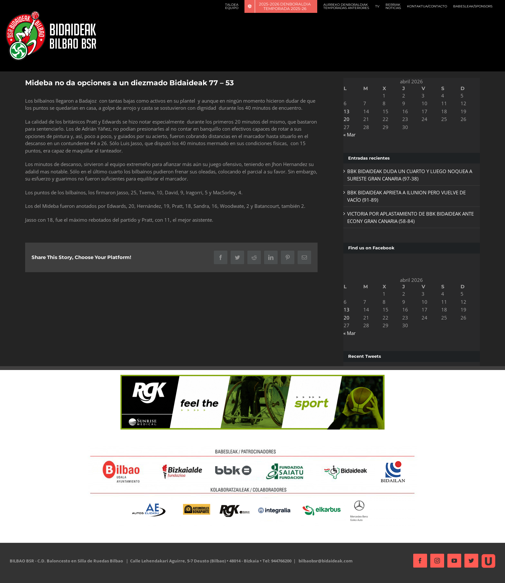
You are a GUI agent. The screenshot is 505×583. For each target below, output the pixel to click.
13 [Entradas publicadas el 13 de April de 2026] (345, 111)
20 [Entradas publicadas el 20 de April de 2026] (345, 119)
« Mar (347, 134)
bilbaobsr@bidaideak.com (326, 561)
